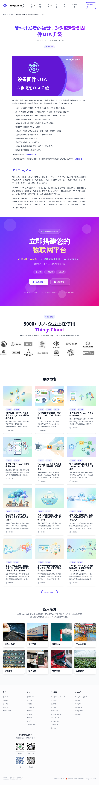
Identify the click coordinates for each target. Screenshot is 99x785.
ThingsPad (78, 707)
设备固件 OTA (31, 154)
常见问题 (53, 707)
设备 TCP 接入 (55, 721)
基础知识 (53, 728)
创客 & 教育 (30, 697)
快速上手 (53, 700)
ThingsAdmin (79, 711)
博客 (64, 5)
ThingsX (77, 700)
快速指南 (80, 409)
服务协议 (6, 704)
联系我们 (6, 697)
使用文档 (53, 704)
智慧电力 (29, 718)
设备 (57, 5)
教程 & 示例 (54, 711)
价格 (40, 5)
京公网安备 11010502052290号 (75, 779)
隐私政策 (6, 707)
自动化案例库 (31, 725)
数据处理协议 (7, 711)
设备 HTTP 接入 (56, 718)
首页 (23, 5)
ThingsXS (78, 704)
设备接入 (48, 460)
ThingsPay (78, 714)
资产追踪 (29, 700)
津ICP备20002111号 (59, 779)
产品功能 (49, 46)
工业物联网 (30, 707)
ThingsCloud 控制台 (81, 697)
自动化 (80, 460)
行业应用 (16, 409)
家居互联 (29, 714)
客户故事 (9, 409)
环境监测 (29, 704)
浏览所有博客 (48, 592)
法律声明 (6, 700)
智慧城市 (29, 711)
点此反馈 (78, 159)
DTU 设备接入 (55, 725)
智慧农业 (29, 721)
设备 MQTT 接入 (56, 714)
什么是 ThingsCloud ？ (58, 697)
